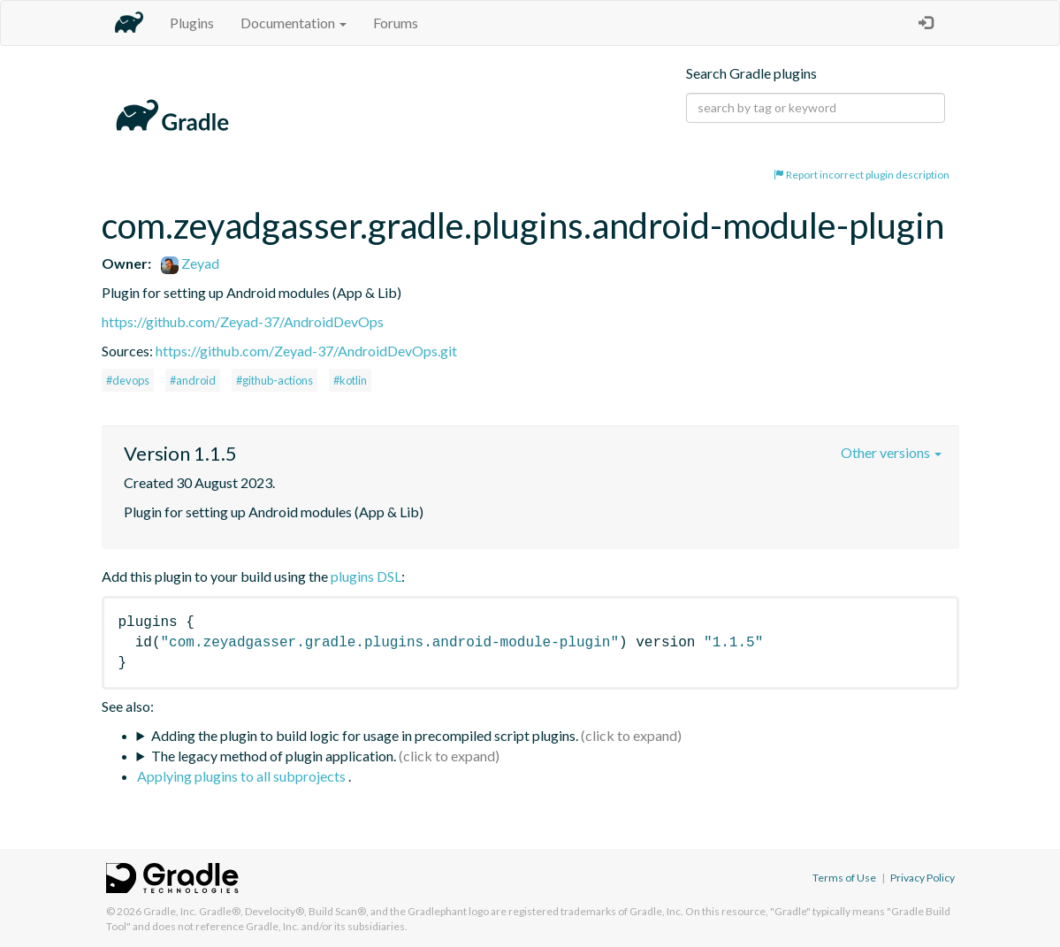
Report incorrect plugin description (861, 174)
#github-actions (274, 380)
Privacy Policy (922, 877)
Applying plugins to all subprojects (242, 776)
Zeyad (190, 263)
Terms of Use (844, 877)
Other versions (891, 452)
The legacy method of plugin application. (273, 755)
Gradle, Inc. (170, 911)
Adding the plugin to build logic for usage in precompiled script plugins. (364, 735)
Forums (395, 22)
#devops (127, 380)
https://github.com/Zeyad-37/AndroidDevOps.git (306, 350)
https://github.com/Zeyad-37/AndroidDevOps (243, 321)
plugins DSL (366, 576)
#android (193, 380)
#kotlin (350, 380)
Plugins (192, 22)
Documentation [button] (293, 22)
